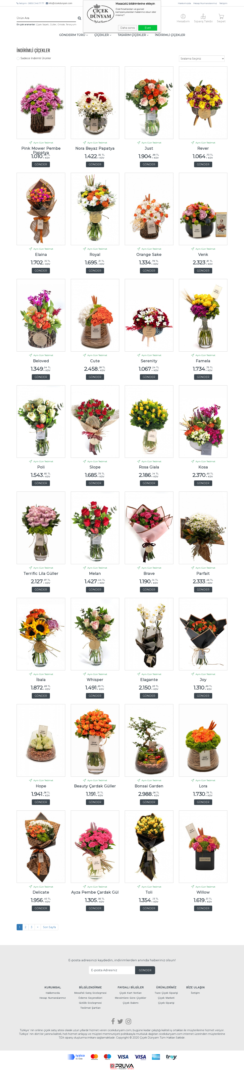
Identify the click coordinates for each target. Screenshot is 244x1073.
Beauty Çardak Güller (95, 786)
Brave (149, 574)
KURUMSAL (52, 987)
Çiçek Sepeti (42, 24)
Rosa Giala (149, 467)
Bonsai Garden (149, 786)
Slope (95, 467)
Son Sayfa (49, 927)
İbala (41, 680)
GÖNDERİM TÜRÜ (73, 35)
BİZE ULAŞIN (195, 987)
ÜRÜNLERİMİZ (166, 987)
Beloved (41, 361)
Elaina (41, 255)
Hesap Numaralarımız (205, 3)
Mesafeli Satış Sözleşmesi (90, 992)
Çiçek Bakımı (130, 1002)
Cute (95, 361)
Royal (94, 255)
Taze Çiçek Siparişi (166, 992)
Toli (148, 892)
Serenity (149, 361)
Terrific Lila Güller (40, 574)
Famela (203, 361)
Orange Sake (149, 255)
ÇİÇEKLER (102, 35)
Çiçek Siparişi (166, 1002)
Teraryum (71, 24)
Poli (41, 467)
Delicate (41, 892)
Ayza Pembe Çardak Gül (95, 892)
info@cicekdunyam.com (60, 3)
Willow (203, 892)
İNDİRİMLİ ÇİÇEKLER (170, 35)
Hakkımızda (184, 3)
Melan (95, 574)
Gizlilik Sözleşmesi (90, 1002)
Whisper (95, 680)
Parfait (203, 574)
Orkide (61, 24)
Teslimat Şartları (90, 1007)
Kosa (203, 467)
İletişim (223, 3)
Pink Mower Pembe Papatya (41, 149)
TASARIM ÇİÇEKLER (133, 35)
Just (149, 148)
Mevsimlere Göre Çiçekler (130, 997)
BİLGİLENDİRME (90, 987)
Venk (203, 255)
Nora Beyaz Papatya (95, 148)
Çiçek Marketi (166, 997)
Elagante (149, 680)
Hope (41, 786)
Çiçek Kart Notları (130, 992)
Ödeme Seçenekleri (90, 997)
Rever (203, 148)
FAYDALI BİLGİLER (131, 987)
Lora (203, 786)
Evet (148, 27)
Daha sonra (127, 27)
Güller (53, 24)
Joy (203, 680)
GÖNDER (41, 164)
